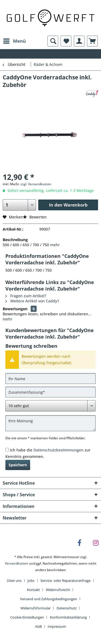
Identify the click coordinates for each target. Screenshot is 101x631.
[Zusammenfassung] (50, 392)
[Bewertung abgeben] (50, 405)
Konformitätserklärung (68, 617)
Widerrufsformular (35, 608)
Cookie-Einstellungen (27, 617)
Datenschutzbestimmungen (58, 450)
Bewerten (35, 217)
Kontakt (33, 589)
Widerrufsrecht (58, 589)
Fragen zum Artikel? (25, 295)
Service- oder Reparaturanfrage (65, 580)
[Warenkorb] (92, 41)
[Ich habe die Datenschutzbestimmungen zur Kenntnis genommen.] (7, 449)
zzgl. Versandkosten (35, 184)
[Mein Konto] (79, 41)
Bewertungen (15, 308)
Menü (14, 40)
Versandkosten (16, 563)
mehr (55, 244)
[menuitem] (14, 41)
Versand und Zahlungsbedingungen (48, 598)
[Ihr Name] (50, 378)
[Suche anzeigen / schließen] (52, 41)
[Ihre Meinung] (50, 423)
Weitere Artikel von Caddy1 (32, 300)
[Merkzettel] (66, 41)
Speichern (18, 464)
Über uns (14, 580)
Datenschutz (67, 608)
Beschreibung (15, 239)
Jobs (30, 580)
